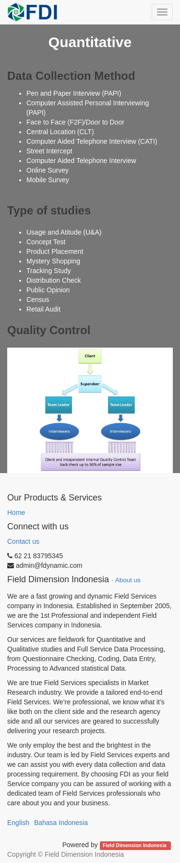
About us (128, 580)
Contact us (23, 541)
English (18, 822)
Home (16, 512)
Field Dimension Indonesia (135, 845)
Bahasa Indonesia (61, 822)
